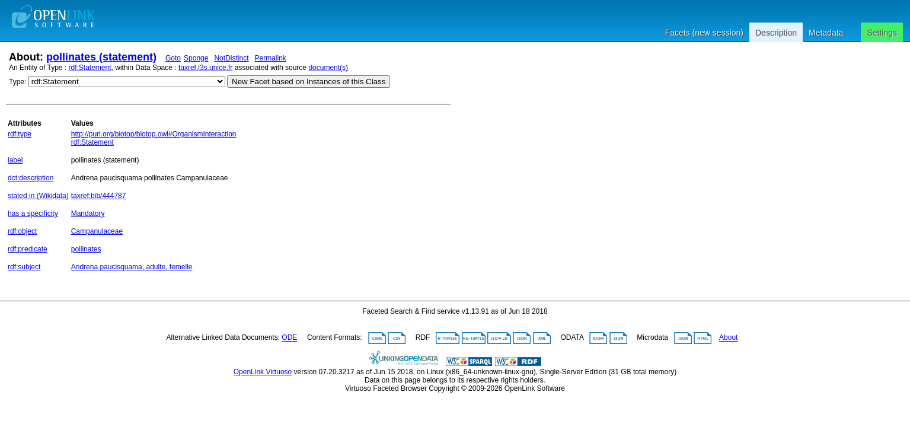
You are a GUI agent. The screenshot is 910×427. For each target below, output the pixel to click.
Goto (173, 58)
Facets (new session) (704, 32)
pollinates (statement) (101, 57)
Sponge (196, 58)
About (728, 338)
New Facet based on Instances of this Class (308, 81)
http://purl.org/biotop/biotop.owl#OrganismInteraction (154, 134)
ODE (289, 338)
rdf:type (19, 134)
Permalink (270, 58)
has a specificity (33, 213)
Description (776, 32)
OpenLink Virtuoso (263, 372)
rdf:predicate (27, 249)
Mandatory (88, 213)
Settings (882, 32)
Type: (17, 82)
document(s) (328, 67)
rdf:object (22, 231)
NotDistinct (231, 58)
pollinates (86, 249)
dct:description (30, 178)
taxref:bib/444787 (98, 196)
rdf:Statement (90, 67)
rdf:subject (24, 267)
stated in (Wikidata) (38, 196)
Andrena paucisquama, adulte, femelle (132, 267)
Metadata (826, 32)
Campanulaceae (97, 231)
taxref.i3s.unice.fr (205, 67)
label (15, 160)
